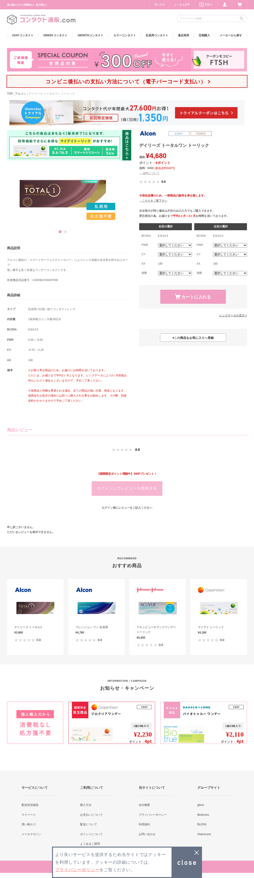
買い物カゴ (29, 824)
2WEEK (55, 35)
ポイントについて (91, 834)
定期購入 (204, 35)
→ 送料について (149, 173)
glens (200, 805)
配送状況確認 (30, 805)
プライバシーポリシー (153, 814)
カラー (124, 35)
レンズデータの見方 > (233, 315)
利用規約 (144, 824)
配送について (88, 824)
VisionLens (204, 834)
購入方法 (159, 4)
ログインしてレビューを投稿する (127, 488)
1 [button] (60, 231)
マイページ (29, 814)
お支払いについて (91, 814)
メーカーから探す (231, 35)
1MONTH (90, 35)
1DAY (23, 35)
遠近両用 (183, 35)
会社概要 (144, 805)
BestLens (203, 814)
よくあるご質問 (90, 843)
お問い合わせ (147, 834)
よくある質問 (182, 4)
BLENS (201, 824)
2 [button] (65, 231)
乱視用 (157, 35)
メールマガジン (31, 834)
